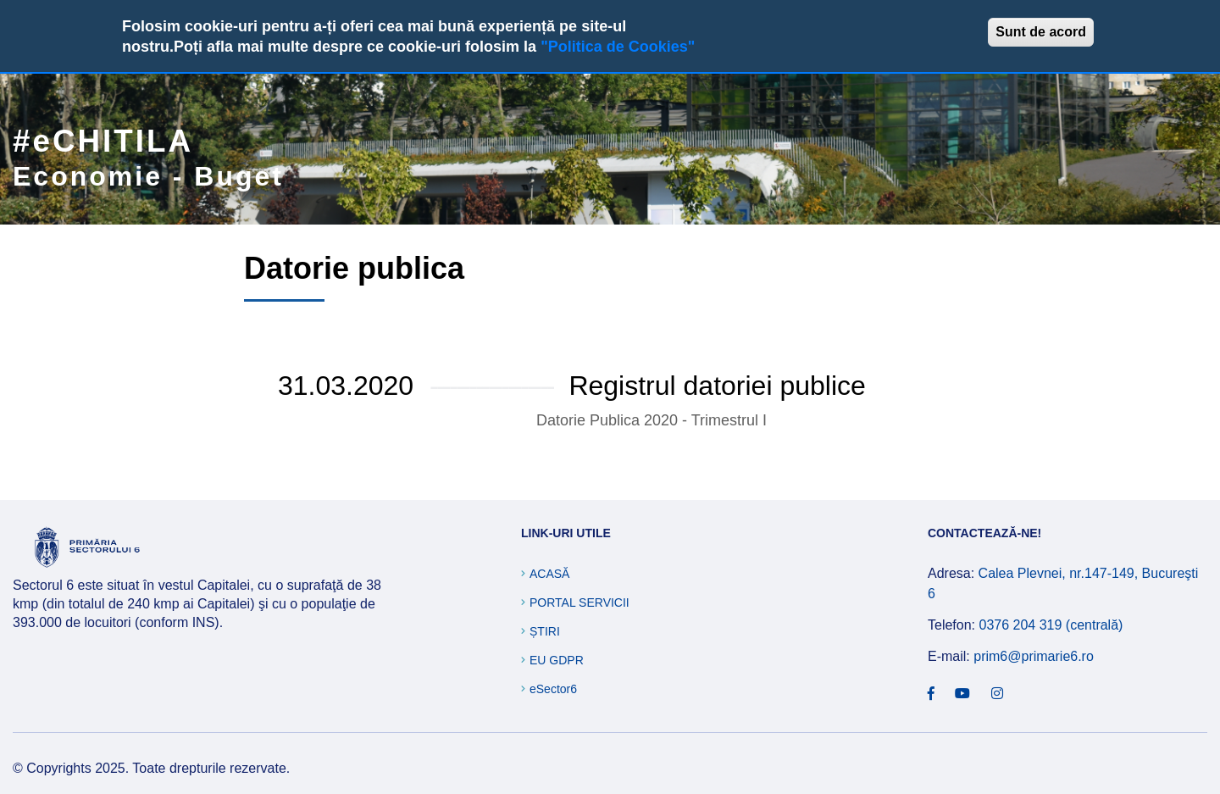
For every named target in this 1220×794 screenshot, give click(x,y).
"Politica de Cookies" (618, 46)
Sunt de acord (1040, 32)
